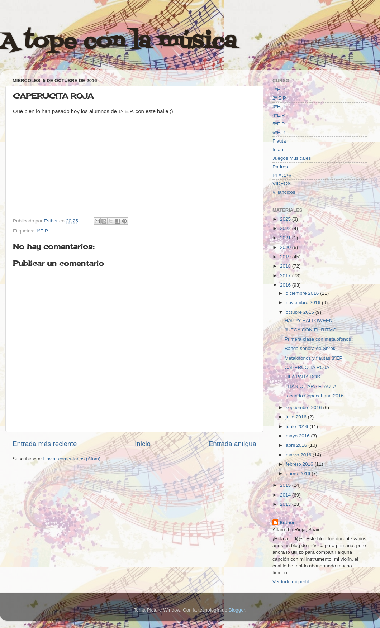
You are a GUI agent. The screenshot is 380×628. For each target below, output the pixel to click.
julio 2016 (297, 417)
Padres (280, 166)
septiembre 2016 (304, 407)
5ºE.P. (278, 123)
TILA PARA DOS (302, 376)
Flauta (279, 141)
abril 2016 (297, 445)
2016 (286, 285)
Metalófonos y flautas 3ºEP (314, 358)
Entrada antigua (232, 443)
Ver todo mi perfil (290, 581)
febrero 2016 (300, 464)
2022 (286, 228)
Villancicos (283, 192)
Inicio (143, 443)
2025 (286, 219)
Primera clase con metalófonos (318, 339)
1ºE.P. (42, 231)
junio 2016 (297, 426)
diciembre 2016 (303, 293)
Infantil (279, 149)
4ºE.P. (278, 115)
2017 (286, 275)
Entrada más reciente (45, 443)
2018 (286, 266)
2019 (286, 256)
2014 (286, 495)
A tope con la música (118, 42)
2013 (286, 504)
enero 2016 (299, 473)
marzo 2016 (299, 454)
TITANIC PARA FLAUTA (311, 386)
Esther (287, 522)
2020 (286, 247)
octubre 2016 (300, 312)
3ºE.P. (278, 106)
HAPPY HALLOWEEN (309, 320)
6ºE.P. (278, 132)
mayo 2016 (298, 435)
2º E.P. (279, 98)
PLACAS (281, 175)
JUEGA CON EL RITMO (311, 329)
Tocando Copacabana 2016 (314, 395)
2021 (286, 237)
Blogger (237, 610)
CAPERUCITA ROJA (307, 367)
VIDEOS (281, 183)
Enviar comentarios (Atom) (72, 458)
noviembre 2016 (304, 302)
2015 (286, 485)
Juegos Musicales (291, 158)
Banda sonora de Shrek (310, 348)
